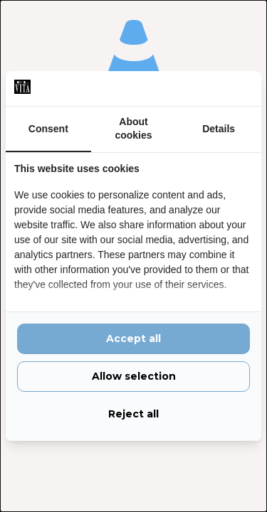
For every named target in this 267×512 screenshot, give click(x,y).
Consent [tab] (48, 128)
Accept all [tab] (133, 338)
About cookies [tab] (133, 128)
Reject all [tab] (133, 413)
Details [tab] (218, 128)
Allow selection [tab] (134, 376)
